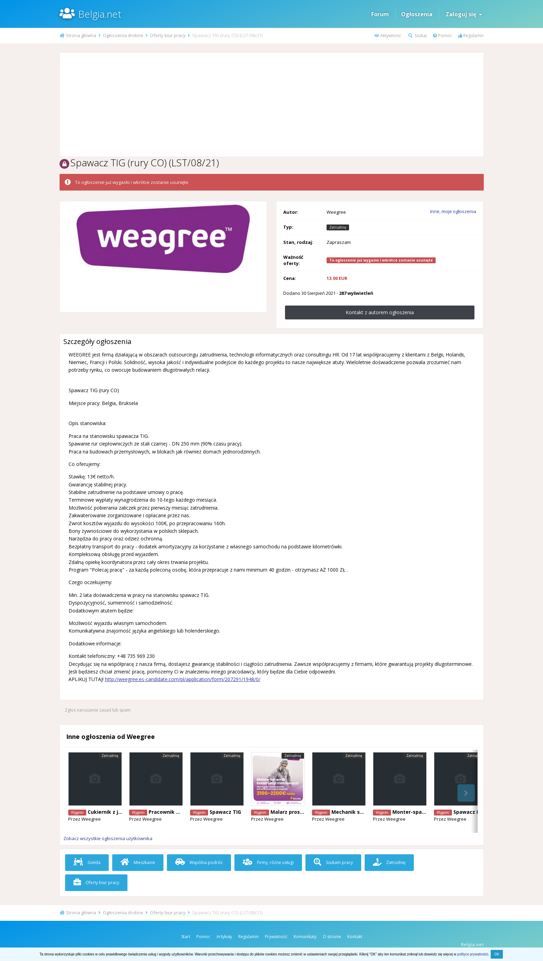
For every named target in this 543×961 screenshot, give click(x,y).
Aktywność (387, 35)
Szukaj (417, 35)
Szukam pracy (333, 862)
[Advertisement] (271, 104)
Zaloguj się (464, 14)
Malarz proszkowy (293, 812)
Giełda (86, 862)
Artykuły (224, 937)
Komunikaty (305, 937)
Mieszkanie (138, 862)
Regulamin (471, 35)
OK (496, 954)
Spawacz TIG (225, 812)
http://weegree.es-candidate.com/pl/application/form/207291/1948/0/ (182, 679)
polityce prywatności (472, 954)
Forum (380, 14)
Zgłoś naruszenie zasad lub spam (98, 710)
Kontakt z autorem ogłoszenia (380, 312)
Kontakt (354, 937)
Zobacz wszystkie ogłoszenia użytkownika (107, 838)
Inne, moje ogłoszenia (453, 211)
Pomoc (442, 35)
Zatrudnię (389, 862)
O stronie (332, 937)
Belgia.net (99, 13)
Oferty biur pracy (96, 882)
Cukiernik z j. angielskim (118, 812)
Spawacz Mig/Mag (476, 812)
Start (185, 937)
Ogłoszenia (417, 14)
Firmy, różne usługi (268, 862)
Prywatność (276, 937)
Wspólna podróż (199, 862)
